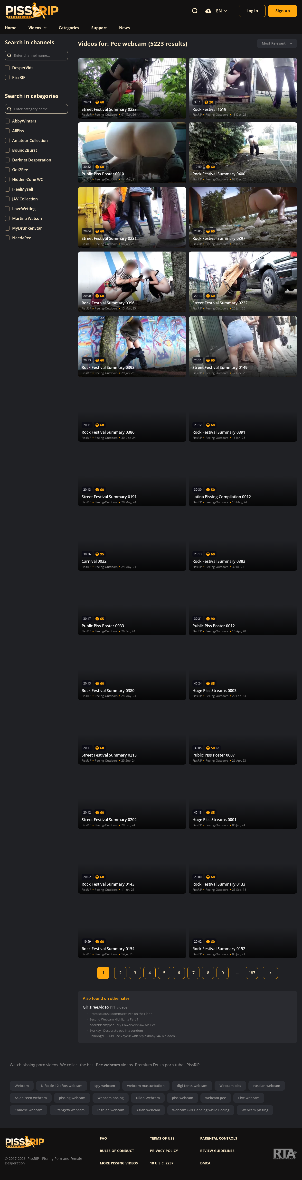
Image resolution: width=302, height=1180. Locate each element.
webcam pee (215, 1098)
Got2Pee (20, 169)
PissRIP (19, 77)
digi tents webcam (192, 1085)
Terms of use (162, 1138)
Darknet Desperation (31, 160)
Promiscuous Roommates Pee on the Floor (121, 1014)
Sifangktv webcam (70, 1110)
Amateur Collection (30, 140)
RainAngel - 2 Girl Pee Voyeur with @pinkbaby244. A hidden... (133, 1036)
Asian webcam (148, 1110)
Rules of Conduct (117, 1151)
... (237, 972)
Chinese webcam (28, 1110)
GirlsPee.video (96, 1007)
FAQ (103, 1138)
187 (252, 972)
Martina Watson (27, 218)
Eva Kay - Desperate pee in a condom (116, 1031)
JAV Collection (25, 199)
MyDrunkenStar (27, 228)
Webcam (22, 1085)
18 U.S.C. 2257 (161, 1163)
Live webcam (248, 1098)
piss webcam (182, 1098)
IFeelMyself (22, 189)
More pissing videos (119, 1163)
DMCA (205, 1163)
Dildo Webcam (148, 1098)
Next (270, 973)
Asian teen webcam (31, 1098)
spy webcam (104, 1085)
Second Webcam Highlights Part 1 (114, 1019)
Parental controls (218, 1138)
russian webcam (266, 1085)
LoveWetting (24, 208)
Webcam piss (230, 1085)
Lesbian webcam (110, 1110)
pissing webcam (72, 1098)
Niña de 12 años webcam (61, 1085)
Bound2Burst (24, 150)
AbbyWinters (24, 121)
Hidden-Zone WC (27, 179)
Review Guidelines (217, 1151)
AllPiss (18, 130)
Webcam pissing (255, 1110)
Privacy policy (164, 1151)
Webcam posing (110, 1098)
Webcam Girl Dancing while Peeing (200, 1110)
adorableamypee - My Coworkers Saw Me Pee (123, 1025)
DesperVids (22, 67)
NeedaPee (21, 237)
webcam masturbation (146, 1085)
